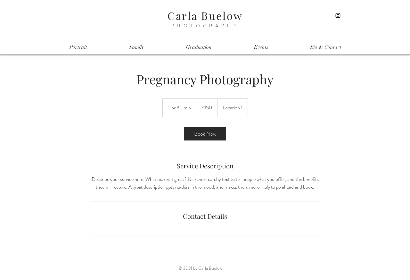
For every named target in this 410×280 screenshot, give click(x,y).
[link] (205, 133)
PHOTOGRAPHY (205, 25)
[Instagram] (338, 15)
